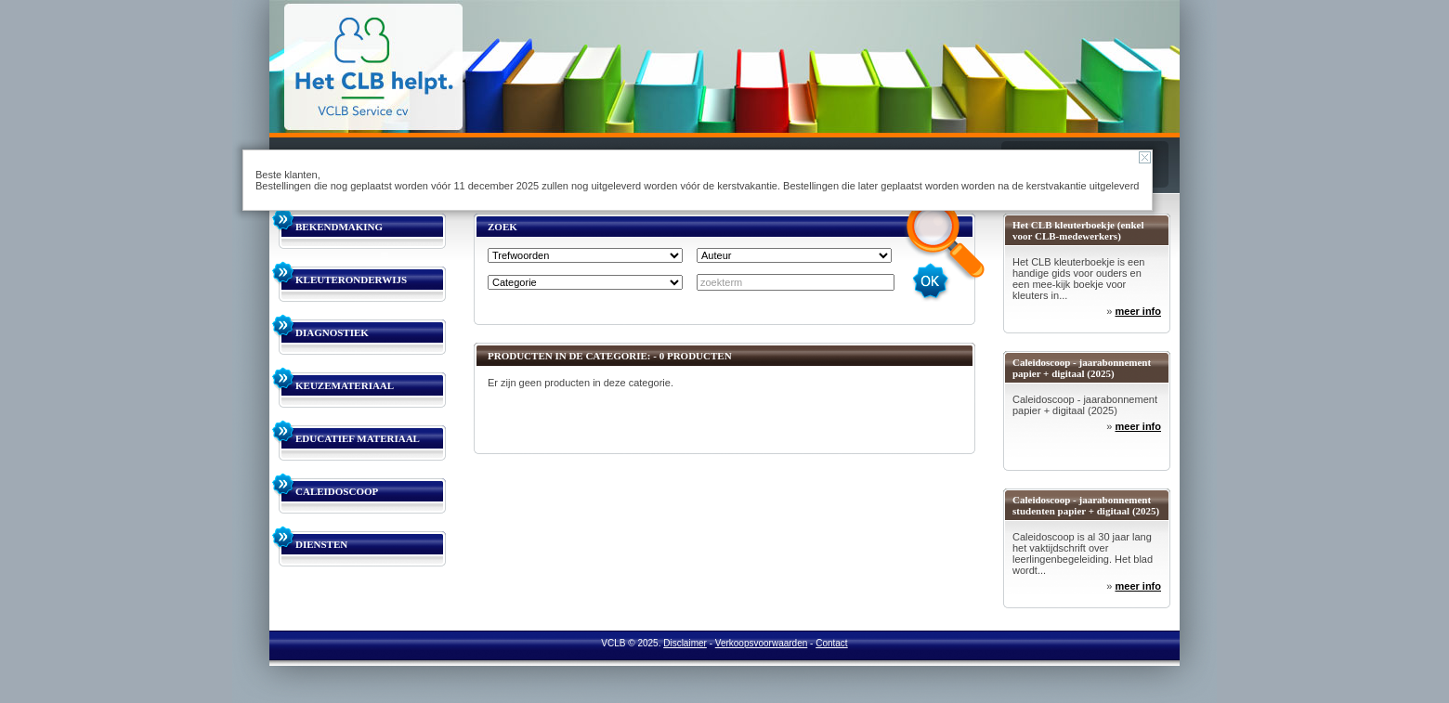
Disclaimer (685, 643)
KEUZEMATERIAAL (344, 385)
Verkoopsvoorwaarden (761, 643)
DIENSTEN (321, 544)
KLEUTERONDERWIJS (351, 279)
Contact (831, 643)
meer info (1138, 311)
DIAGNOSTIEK (332, 332)
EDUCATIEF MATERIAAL (357, 438)
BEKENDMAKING (339, 226)
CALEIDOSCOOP (336, 491)
